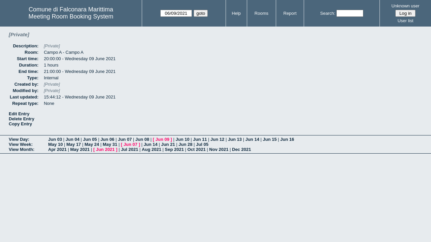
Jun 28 (185, 144)
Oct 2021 (196, 149)
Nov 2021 (218, 149)
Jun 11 (200, 139)
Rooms (261, 13)
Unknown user (406, 5)
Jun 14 (252, 139)
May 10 (55, 144)
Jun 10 (182, 139)
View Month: (21, 149)
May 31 (110, 144)
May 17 (73, 144)
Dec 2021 (241, 149)
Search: (327, 13)
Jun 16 (287, 139)
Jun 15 (269, 139)
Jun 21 (168, 144)
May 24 (92, 144)
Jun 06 (107, 139)
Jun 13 (235, 139)
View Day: (19, 139)
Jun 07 (125, 139)
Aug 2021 (151, 149)
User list (405, 20)
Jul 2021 (129, 149)
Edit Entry (19, 113)
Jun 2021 (105, 149)
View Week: (21, 144)
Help (236, 13)
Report (290, 13)
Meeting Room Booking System (70, 16)
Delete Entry (21, 118)
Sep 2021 (174, 149)
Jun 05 (90, 139)
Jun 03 (55, 139)
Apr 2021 (57, 149)
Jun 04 (72, 139)
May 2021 (80, 149)
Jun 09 (162, 139)
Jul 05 (202, 144)
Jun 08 (142, 139)
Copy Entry (20, 123)
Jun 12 (217, 139)
